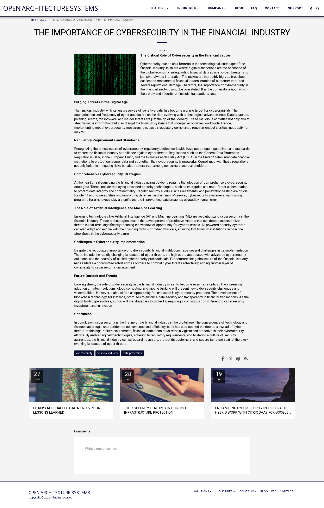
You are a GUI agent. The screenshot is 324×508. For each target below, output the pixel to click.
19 (219, 376)
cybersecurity (84, 353)
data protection (132, 353)
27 (37, 376)
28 (128, 376)
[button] (158, 8)
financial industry (108, 353)
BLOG (43, 19)
